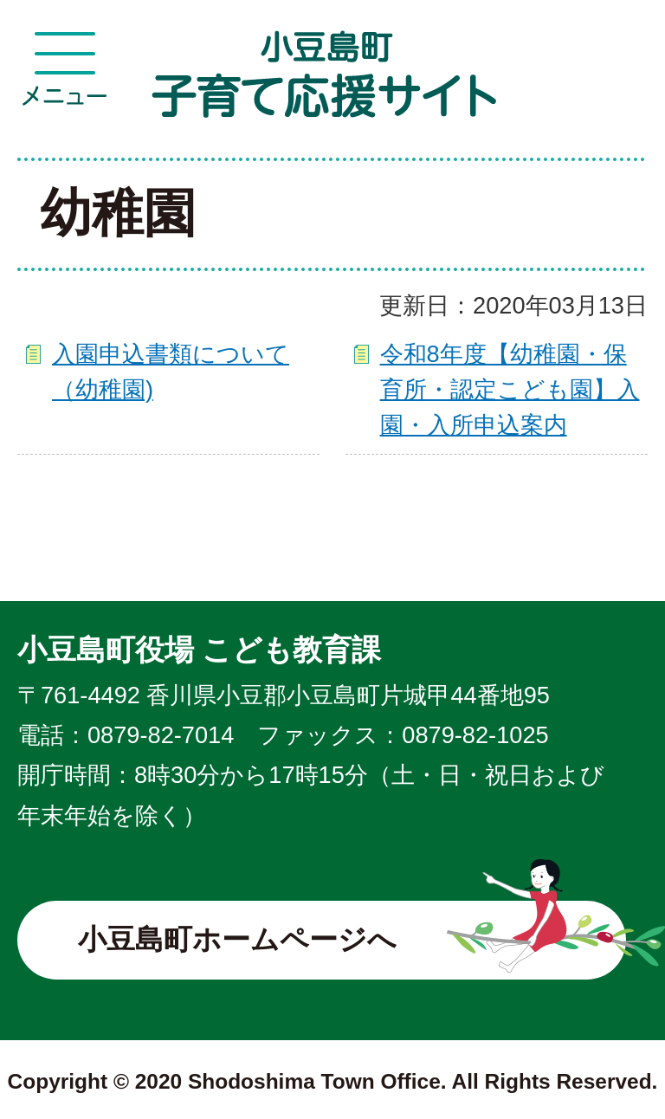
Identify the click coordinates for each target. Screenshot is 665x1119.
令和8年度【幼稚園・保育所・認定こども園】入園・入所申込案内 (510, 389)
